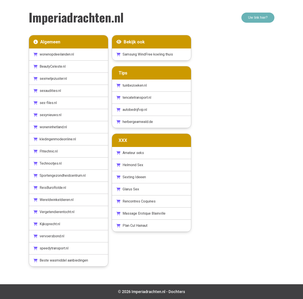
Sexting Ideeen (131, 177)
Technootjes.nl (47, 163)
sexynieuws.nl (47, 115)
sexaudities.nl (47, 91)
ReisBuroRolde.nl (49, 188)
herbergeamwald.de (134, 122)
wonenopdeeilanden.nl (53, 54)
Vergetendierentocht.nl (53, 212)
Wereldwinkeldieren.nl (53, 200)
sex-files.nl (45, 103)
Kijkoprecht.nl (46, 224)
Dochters (177, 291)
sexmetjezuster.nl (50, 78)
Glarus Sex (127, 189)
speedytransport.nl (50, 248)
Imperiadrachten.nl (76, 17)
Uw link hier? (258, 17)
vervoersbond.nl (48, 236)
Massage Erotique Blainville (140, 213)
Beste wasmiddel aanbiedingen (60, 260)
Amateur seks (130, 153)
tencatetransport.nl (133, 97)
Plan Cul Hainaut (131, 225)
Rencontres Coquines (136, 201)
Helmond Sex (129, 165)
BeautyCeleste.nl (49, 66)
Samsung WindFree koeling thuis (144, 54)
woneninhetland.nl (50, 127)
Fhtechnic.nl (45, 151)
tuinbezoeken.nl (131, 85)
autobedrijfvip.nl (131, 110)
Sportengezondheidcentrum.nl (59, 175)
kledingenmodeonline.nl (54, 139)
